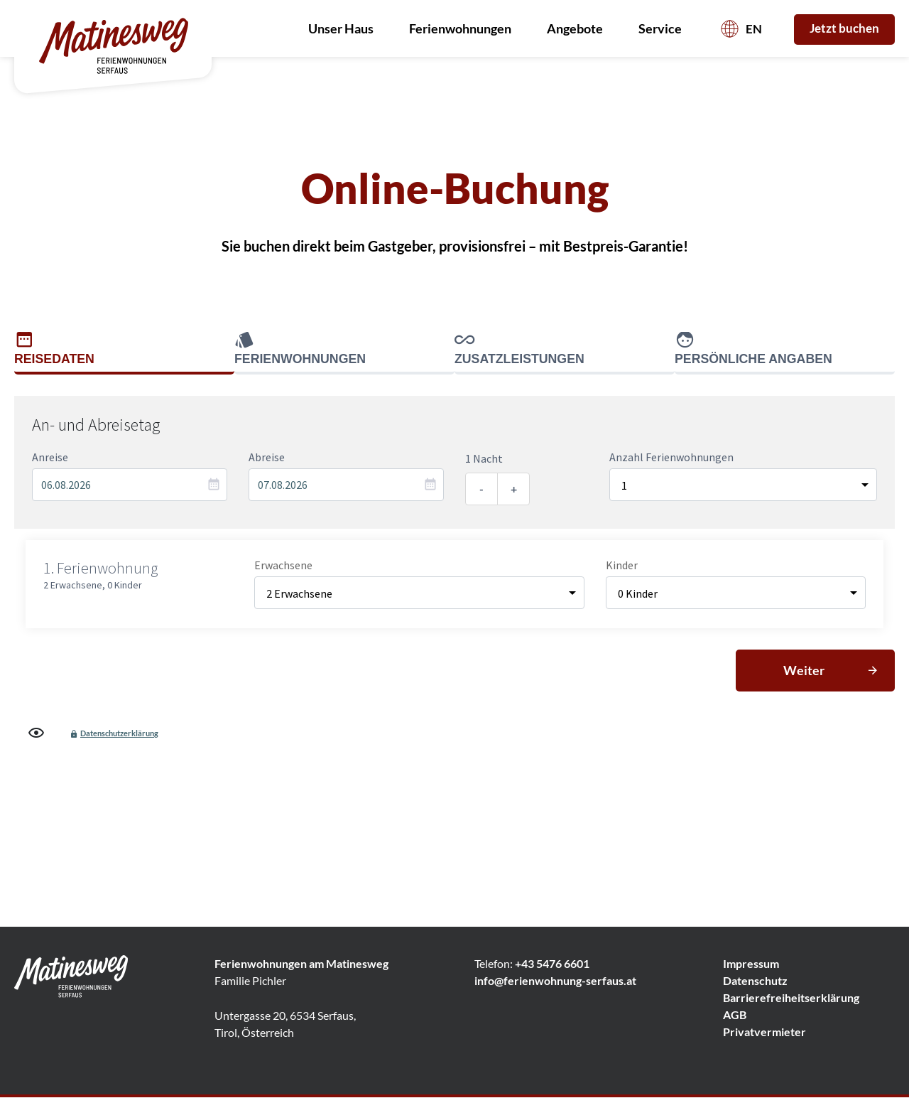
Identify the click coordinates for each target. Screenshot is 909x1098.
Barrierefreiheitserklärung (791, 998)
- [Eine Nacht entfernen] (481, 488)
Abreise (267, 457)
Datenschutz (755, 981)
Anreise (50, 457)
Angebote (578, 28)
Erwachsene (283, 565)
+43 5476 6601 (552, 964)
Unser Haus (344, 28)
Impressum (751, 964)
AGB (734, 1015)
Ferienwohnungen (463, 28)
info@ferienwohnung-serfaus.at (555, 981)
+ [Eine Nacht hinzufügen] (514, 488)
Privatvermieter (764, 1032)
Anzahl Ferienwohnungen (671, 457)
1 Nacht (484, 458)
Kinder (622, 565)
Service (663, 28)
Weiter (803, 670)
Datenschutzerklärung (119, 733)
